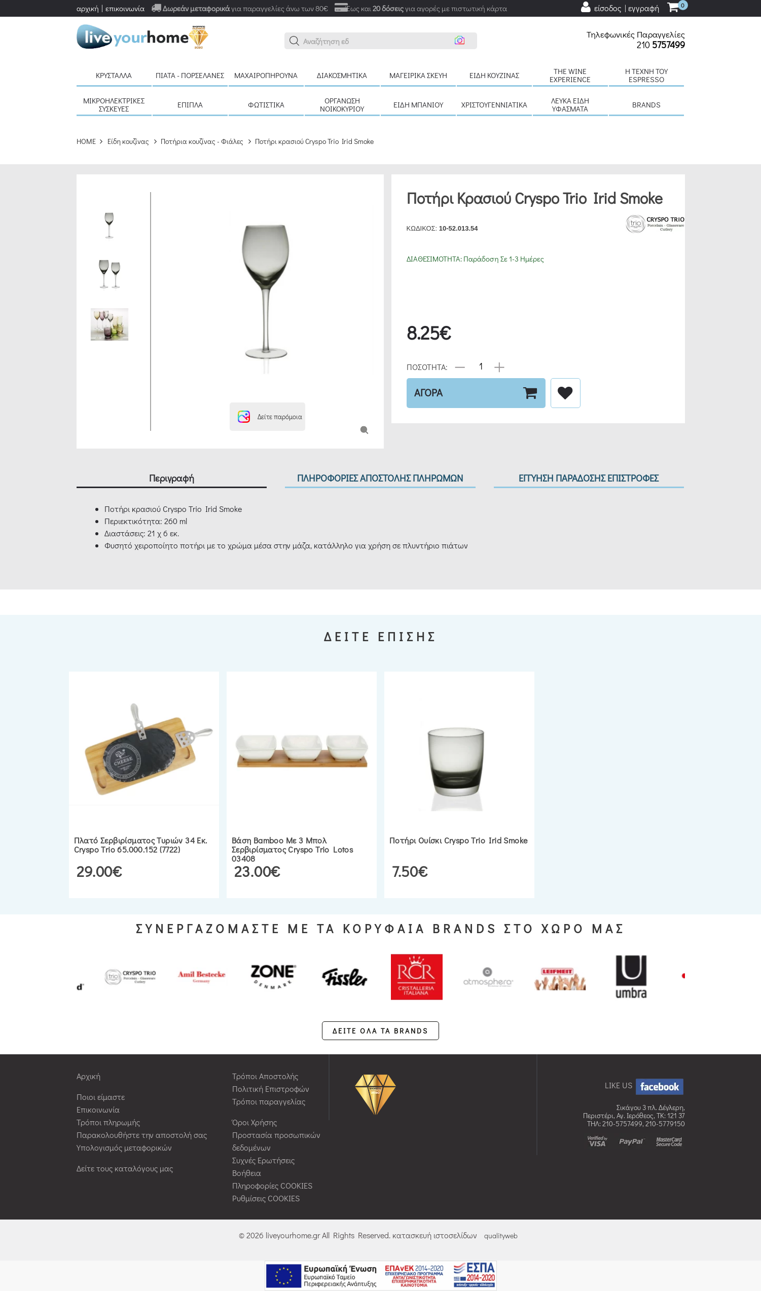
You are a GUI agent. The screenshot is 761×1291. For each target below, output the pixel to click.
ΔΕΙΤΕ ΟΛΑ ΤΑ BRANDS (380, 1031)
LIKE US (645, 1085)
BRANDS (646, 104)
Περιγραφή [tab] (171, 477)
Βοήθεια (246, 1172)
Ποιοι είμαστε (101, 1096)
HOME (86, 141)
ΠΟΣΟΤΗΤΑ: (427, 366)
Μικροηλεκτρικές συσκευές (113, 104)
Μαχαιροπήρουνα (266, 75)
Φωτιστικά (266, 104)
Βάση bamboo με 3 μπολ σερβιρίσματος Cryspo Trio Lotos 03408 (292, 849)
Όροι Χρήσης (254, 1122)
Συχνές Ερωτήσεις (263, 1160)
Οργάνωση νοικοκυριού (342, 104)
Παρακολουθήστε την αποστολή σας (142, 1134)
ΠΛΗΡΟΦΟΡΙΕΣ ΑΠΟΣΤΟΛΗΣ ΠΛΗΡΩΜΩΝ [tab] (380, 477)
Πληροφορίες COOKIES (272, 1185)
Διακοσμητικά (342, 75)
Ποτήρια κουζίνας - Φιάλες (202, 141)
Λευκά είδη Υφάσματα (570, 104)
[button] (294, 41)
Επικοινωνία (98, 1109)
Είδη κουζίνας (494, 75)
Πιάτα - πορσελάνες (190, 75)
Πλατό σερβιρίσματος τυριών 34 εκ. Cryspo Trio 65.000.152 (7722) (140, 845)
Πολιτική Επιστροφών (270, 1088)
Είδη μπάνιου (418, 104)
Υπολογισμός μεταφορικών (124, 1147)
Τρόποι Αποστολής (265, 1076)
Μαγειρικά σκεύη (418, 75)
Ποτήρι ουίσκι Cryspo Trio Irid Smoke (458, 840)
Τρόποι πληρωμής (108, 1122)
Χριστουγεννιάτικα (494, 104)
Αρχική (88, 1076)
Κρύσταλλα (114, 75)
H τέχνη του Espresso (646, 75)
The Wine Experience (570, 75)
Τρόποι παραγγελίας (268, 1101)
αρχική (88, 8)
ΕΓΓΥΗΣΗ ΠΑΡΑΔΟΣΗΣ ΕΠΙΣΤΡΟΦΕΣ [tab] (589, 477)
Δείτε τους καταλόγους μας (125, 1168)
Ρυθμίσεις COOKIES (266, 1198)
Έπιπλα (190, 104)
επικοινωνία (124, 8)
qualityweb (501, 1235)
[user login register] (619, 7)
